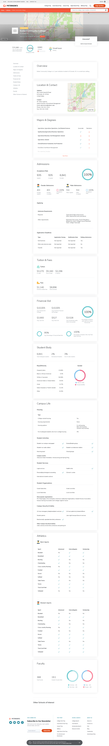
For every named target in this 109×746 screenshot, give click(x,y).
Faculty (15, 91)
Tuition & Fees (17, 76)
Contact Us (89, 723)
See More (65, 156)
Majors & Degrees (18, 70)
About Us (89, 721)
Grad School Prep (57, 5)
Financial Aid (16, 79)
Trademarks (90, 731)
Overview (15, 63)
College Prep (47, 5)
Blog (4, 1)
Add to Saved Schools (86, 44)
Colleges (8, 10)
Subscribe (47, 730)
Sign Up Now (99, 5)
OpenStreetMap (98, 13)
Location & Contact (18, 66)
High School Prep (75, 5)
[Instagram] (22, 722)
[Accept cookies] (78, 742)
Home (2, 10)
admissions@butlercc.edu (47, 105)
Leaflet (90, 13)
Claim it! (42, 36)
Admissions (16, 73)
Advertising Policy (91, 734)
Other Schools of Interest (20, 94)
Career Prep (66, 5)
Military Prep (84, 5)
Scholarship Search (76, 726)
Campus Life (16, 85)
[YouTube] (18, 722)
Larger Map (4, 39)
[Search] (90, 6)
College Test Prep (61, 721)
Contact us (33, 1)
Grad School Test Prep (62, 723)
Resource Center (76, 728)
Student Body (17, 82)
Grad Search (75, 723)
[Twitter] (10, 722)
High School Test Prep (62, 731)
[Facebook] (14, 722)
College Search (75, 721)
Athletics (15, 88)
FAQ (27, 1)
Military (59, 728)
